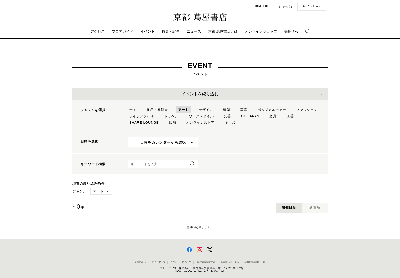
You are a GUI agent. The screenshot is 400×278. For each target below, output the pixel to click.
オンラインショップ (261, 31)
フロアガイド (122, 31)
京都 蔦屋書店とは (223, 31)
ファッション (307, 110)
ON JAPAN (250, 116)
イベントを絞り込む (200, 94)
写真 (243, 110)
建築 (226, 110)
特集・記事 (171, 31)
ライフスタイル (141, 116)
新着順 (314, 208)
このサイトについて (181, 262)
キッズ (230, 122)
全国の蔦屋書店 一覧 (254, 262)
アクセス (97, 31)
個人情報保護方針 (206, 262)
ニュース (194, 31)
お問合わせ (140, 262)
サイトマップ (158, 262)
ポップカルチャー (272, 110)
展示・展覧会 (157, 110)
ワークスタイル (201, 116)
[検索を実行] (191, 165)
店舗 (172, 122)
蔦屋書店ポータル (229, 262)
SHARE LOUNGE (144, 122)
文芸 (227, 116)
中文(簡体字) (284, 6)
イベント (147, 31)
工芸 (290, 116)
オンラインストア (200, 122)
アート (183, 110)
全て (132, 110)
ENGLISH (261, 6)
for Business (311, 6)
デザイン (206, 110)
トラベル (171, 116)
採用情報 (291, 31)
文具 (273, 116)
